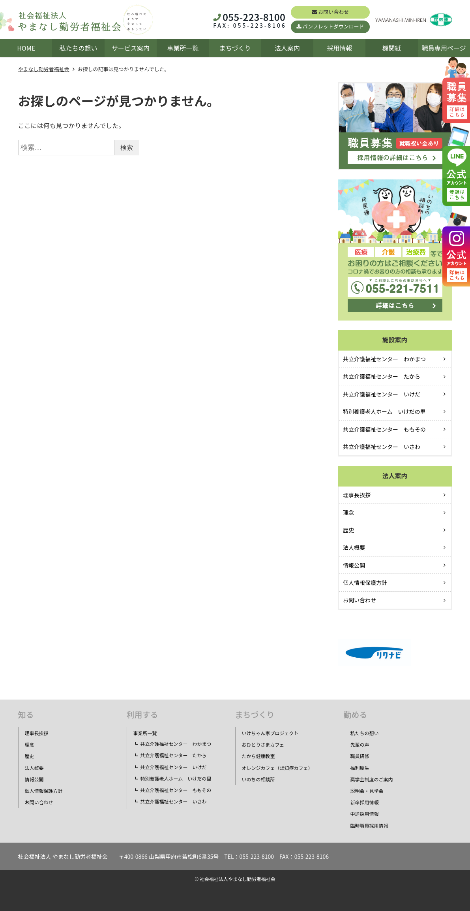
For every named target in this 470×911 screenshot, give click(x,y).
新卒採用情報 (364, 802)
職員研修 (359, 756)
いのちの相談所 (258, 779)
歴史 (348, 530)
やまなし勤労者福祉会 (43, 69)
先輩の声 (359, 744)
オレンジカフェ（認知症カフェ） (277, 767)
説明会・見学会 (367, 790)
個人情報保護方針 (365, 583)
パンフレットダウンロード (333, 26)
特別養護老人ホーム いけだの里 (384, 411)
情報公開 (354, 565)
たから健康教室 (258, 756)
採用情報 (339, 48)
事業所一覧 (182, 48)
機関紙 (391, 48)
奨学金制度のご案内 (371, 779)
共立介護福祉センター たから (381, 376)
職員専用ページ (444, 48)
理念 (348, 512)
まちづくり (235, 48)
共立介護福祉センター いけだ (381, 394)
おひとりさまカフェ (263, 744)
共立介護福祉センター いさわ (381, 447)
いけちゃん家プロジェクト (270, 733)
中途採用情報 (364, 813)
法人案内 (287, 48)
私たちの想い (78, 48)
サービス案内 (131, 48)
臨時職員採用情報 (369, 825)
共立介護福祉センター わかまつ (384, 359)
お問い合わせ (333, 11)
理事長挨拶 (357, 495)
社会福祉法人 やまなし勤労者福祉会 (63, 856)
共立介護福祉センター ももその (384, 429)
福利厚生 (359, 767)
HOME (26, 48)
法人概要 (354, 547)
